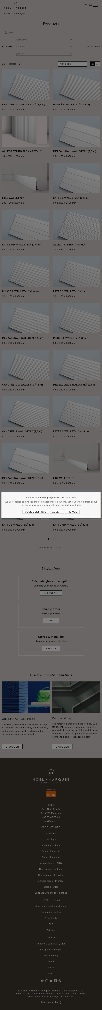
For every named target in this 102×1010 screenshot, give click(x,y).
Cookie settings (35, 512)
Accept (57, 512)
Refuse (72, 512)
